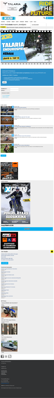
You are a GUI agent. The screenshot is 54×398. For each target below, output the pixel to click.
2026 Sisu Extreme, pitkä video (7, 258)
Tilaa (35, 21)
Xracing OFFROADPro (7, 29)
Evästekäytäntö (3, 374)
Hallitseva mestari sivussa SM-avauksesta (22, 135)
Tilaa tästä (27, 229)
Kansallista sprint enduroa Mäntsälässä (21, 145)
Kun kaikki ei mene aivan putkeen (7, 259)
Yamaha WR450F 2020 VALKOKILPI (9, 303)
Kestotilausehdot (4, 370)
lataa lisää (3, 155)
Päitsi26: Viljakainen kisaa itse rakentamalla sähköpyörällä (11, 277)
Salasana (2, 90)
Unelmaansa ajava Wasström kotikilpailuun (22, 126)
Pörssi (26, 21)
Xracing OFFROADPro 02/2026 (7, 225)
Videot (13, 21)
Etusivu (3, 21)
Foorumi (22, 21)
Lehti (31, 21)
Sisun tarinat (3, 256)
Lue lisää (16, 109)
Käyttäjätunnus (4, 88)
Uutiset (8, 21)
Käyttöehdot (3, 373)
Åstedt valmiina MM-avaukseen (20, 107)
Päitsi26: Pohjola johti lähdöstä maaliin (7, 274)
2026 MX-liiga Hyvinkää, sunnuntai (7, 255)
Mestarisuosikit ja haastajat (5, 271)
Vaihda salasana (5, 96)
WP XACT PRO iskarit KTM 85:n (8, 320)
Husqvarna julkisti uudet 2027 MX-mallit (22, 116)
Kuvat (17, 21)
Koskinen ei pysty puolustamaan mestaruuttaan (9, 268)
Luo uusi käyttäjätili (6, 95)
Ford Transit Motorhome (6, 337)
